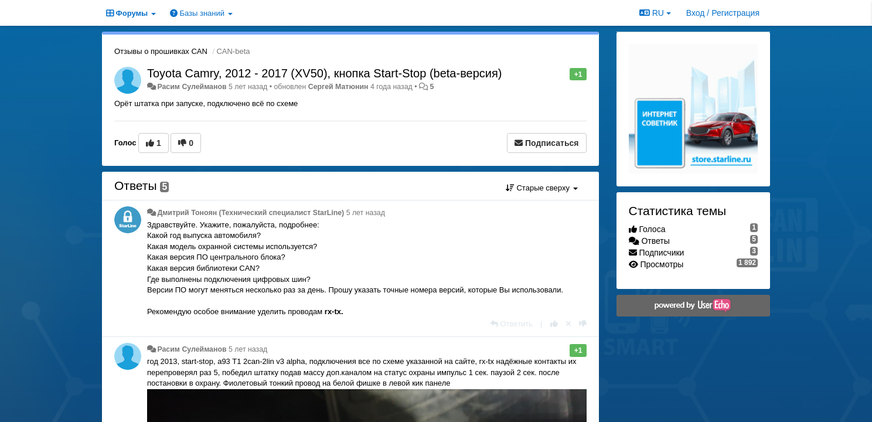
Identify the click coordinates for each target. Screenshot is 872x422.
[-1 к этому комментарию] (583, 323)
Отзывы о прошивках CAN (160, 51)
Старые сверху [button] (542, 187)
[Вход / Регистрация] (723, 13)
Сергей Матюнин (338, 87)
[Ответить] (512, 323)
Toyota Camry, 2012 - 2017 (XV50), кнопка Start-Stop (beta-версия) (324, 73)
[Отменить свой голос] (568, 323)
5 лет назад (365, 213)
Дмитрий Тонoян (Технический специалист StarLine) (250, 213)
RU (655, 13)
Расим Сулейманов (191, 87)
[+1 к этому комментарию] (554, 323)
